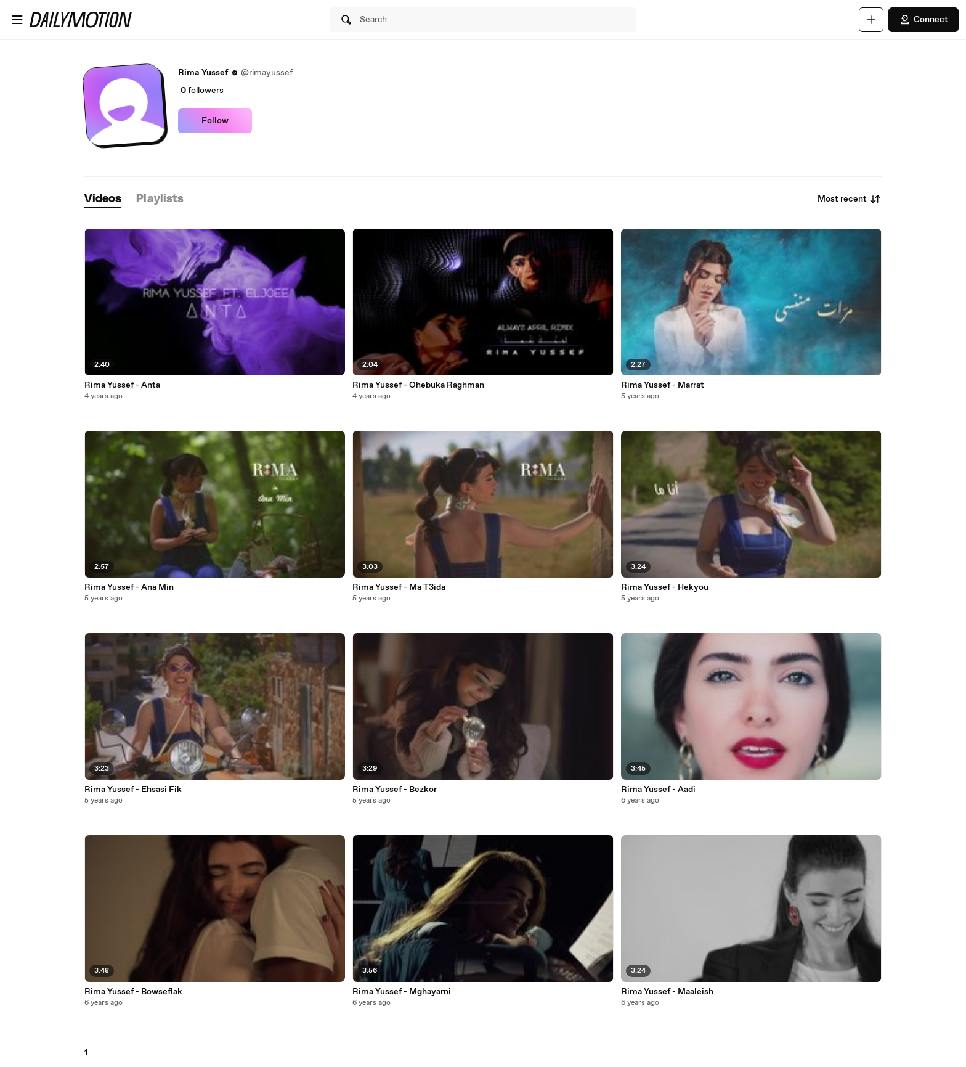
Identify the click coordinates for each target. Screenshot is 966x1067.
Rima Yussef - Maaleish (667, 992)
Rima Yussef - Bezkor (394, 790)
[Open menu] (17, 19)
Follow (215, 120)
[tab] (102, 199)
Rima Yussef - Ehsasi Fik (133, 790)
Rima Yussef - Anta (122, 385)
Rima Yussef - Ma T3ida (398, 587)
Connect (923, 20)
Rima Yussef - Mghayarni (401, 992)
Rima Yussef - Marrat (662, 385)
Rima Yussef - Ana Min (129, 587)
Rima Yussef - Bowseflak (133, 992)
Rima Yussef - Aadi (658, 790)
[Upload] (871, 19)
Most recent (850, 199)
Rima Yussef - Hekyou (664, 587)
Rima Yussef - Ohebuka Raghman (418, 385)
